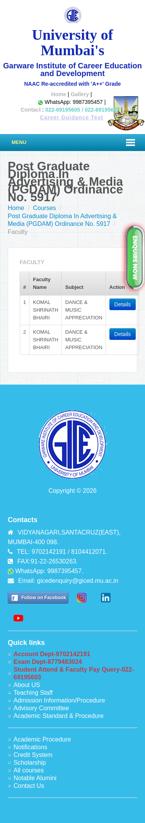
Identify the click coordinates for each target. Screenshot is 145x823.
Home (58, 94)
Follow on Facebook (43, 597)
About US (27, 685)
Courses (44, 208)
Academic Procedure (42, 739)
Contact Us (29, 785)
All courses (29, 770)
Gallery (80, 94)
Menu (19, 142)
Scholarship (30, 762)
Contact (30, 110)
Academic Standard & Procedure (59, 716)
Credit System (33, 755)
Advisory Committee (41, 708)
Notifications (30, 747)
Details (122, 304)
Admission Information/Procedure (59, 700)
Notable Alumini (35, 778)
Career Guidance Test (71, 117)
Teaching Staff (33, 692)
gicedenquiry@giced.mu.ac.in (77, 580)
